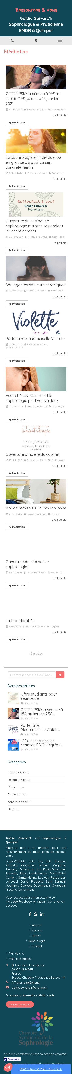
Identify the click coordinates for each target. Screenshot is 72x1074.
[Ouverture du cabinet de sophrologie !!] (36, 545)
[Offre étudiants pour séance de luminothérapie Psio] (13, 698)
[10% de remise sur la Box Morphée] (36, 491)
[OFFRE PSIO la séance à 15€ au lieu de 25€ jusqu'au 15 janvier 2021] (36, 77)
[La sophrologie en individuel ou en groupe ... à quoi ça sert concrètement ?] (36, 141)
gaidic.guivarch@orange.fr (30, 987)
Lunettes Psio (17, 780)
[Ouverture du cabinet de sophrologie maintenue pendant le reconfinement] (36, 204)
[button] (8, 1067)
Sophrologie (16, 772)
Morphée (14, 787)
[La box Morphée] (36, 604)
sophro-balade (18, 802)
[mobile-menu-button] (60, 40)
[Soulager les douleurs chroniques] (36, 268)
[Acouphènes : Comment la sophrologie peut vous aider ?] (36, 379)
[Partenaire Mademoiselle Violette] (36, 322)
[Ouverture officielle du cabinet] (36, 438)
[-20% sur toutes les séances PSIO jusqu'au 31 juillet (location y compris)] (13, 745)
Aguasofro (15, 794)
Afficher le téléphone (26, 982)
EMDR (12, 809)
